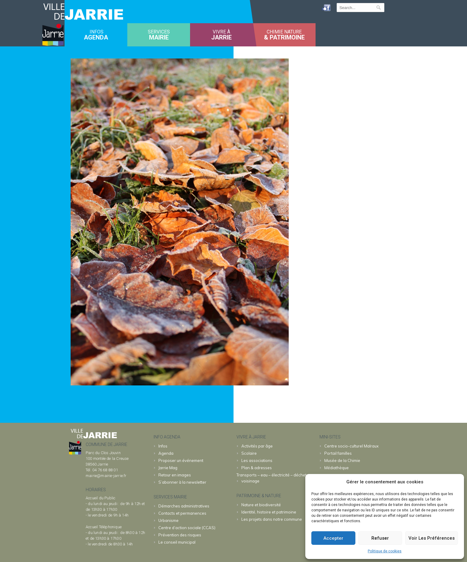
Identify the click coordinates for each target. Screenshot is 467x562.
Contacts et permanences (182, 513)
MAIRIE (159, 37)
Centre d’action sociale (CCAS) (186, 527)
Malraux (351, 446)
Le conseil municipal (176, 542)
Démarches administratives (183, 506)
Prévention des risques (179, 534)
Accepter (333, 538)
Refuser (380, 538)
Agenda (96, 37)
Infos (162, 446)
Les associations (256, 460)
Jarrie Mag (167, 467)
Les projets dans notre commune (271, 519)
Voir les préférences (431, 538)
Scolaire (249, 453)
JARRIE (221, 37)
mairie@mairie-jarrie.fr (106, 475)
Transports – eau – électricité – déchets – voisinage (274, 478)
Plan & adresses (256, 467)
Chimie (342, 460)
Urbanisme (168, 520)
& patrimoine (284, 37)
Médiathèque (336, 467)
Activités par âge (257, 446)
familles (338, 453)
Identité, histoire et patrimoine (268, 512)
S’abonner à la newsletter (182, 482)
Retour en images (174, 475)
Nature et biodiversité (261, 504)
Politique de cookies (385, 551)
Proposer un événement (180, 460)
